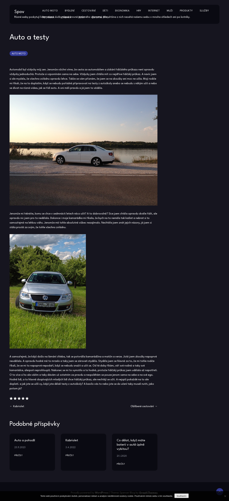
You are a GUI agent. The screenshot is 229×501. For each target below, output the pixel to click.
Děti (105, 11)
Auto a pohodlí (24, 440)
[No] (225, 496)
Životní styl (100, 17)
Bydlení (70, 11)
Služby (204, 11)
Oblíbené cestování (142, 406)
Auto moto (50, 11)
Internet (154, 11)
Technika (48, 17)
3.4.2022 (71, 447)
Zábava (66, 17)
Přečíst (18, 455)
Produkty (186, 11)
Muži (170, 11)
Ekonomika (122, 11)
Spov (19, 12)
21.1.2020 (122, 456)
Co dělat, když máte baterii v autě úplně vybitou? (131, 445)
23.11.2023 (19, 447)
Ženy (81, 17)
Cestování (89, 11)
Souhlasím (181, 496)
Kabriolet (18, 406)
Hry (139, 11)
